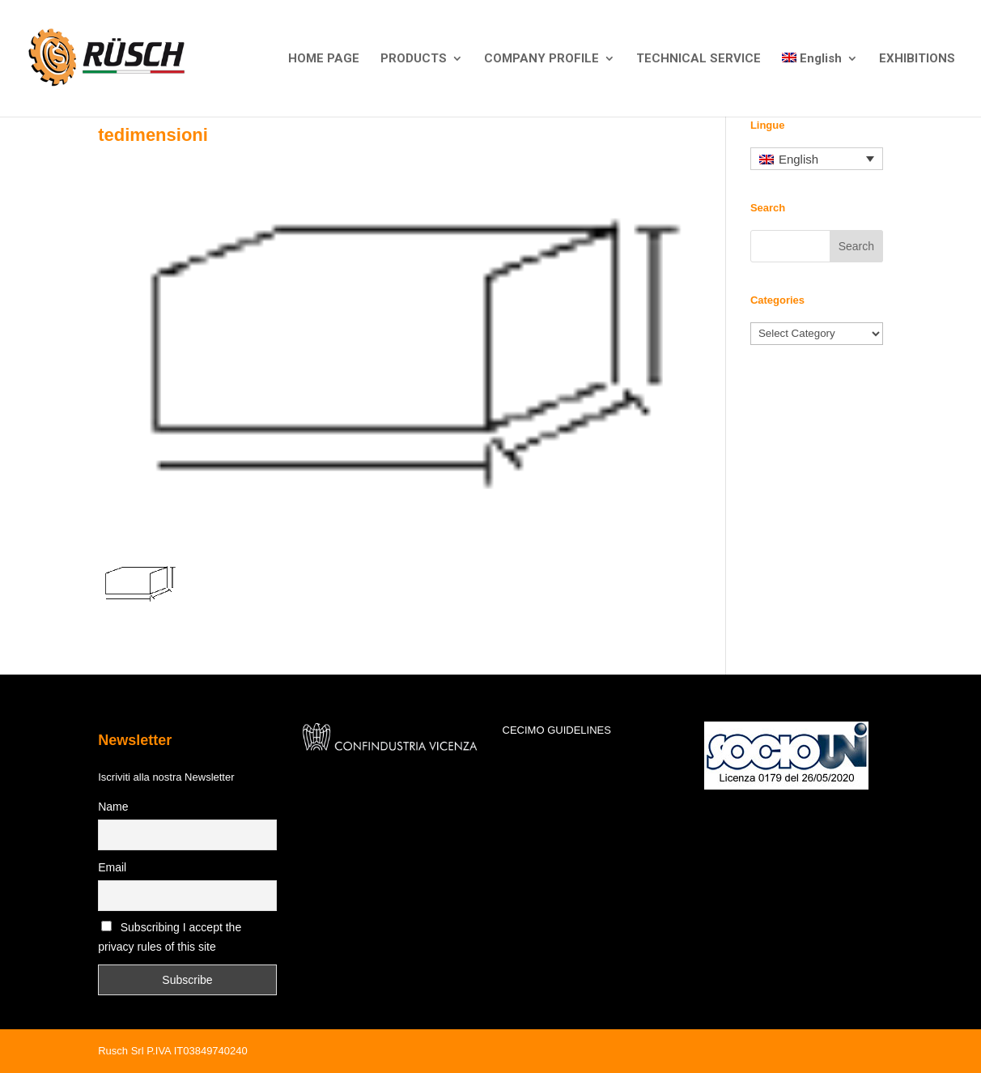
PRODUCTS (413, 59)
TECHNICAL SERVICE (698, 59)
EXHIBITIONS (917, 59)
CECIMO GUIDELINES (557, 730)
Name (113, 806)
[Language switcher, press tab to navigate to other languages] (816, 159)
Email (112, 867)
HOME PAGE (323, 59)
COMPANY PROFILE (541, 59)
